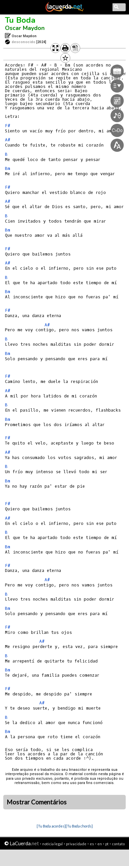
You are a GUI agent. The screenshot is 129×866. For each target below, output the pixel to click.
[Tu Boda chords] (79, 826)
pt (107, 844)
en (99, 844)
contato (118, 844)
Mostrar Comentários (37, 802)
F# (7, 125)
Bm (7, 168)
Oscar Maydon (25, 28)
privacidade (76, 844)
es (92, 844)
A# (7, 140)
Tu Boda (20, 20)
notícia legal (52, 844)
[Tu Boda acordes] (51, 826)
